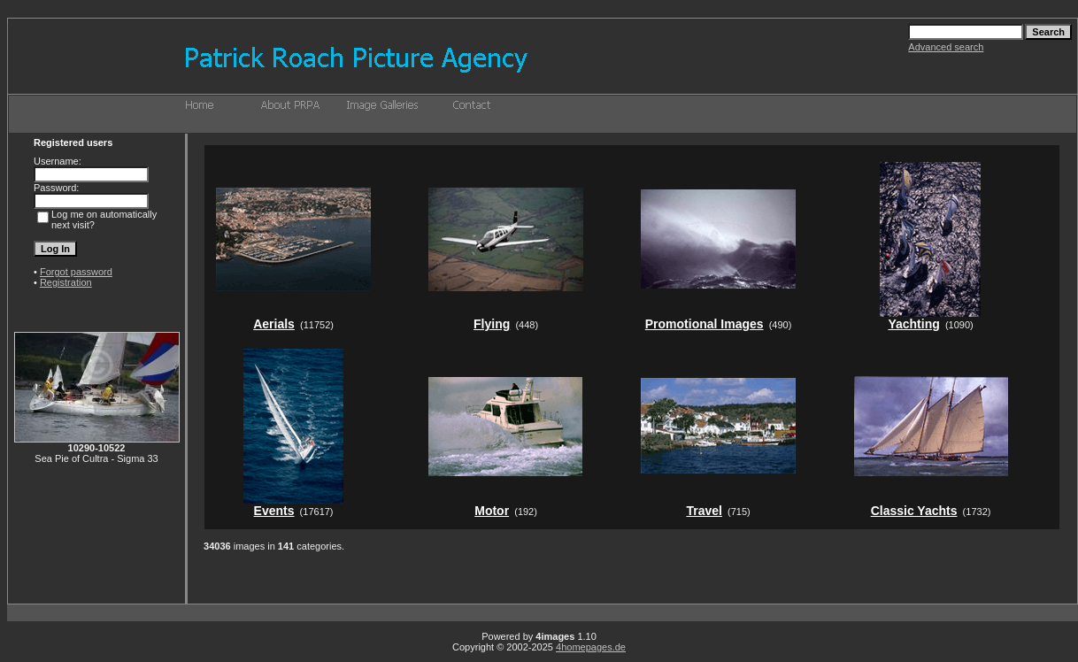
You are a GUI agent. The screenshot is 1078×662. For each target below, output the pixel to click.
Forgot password (76, 271)
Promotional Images (704, 324)
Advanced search (945, 47)
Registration (66, 282)
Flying (492, 324)
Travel (703, 511)
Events (274, 511)
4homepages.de (591, 647)
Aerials (274, 324)
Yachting (913, 324)
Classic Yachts (914, 511)
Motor (491, 511)
